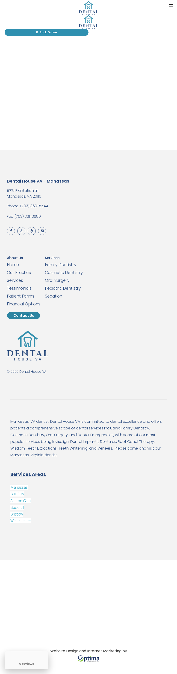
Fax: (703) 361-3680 (24, 216)
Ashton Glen (20, 500)
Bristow (16, 514)
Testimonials (19, 288)
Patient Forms (20, 296)
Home (13, 264)
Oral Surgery (57, 280)
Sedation (53, 296)
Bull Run (17, 494)
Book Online (46, 32)
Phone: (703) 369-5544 (27, 206)
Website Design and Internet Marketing (85, 651)
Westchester (20, 520)
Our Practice (19, 272)
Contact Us (23, 315)
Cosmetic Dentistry (64, 272)
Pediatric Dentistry (63, 288)
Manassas (19, 487)
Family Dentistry (60, 264)
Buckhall (17, 507)
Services (15, 280)
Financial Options (23, 304)
